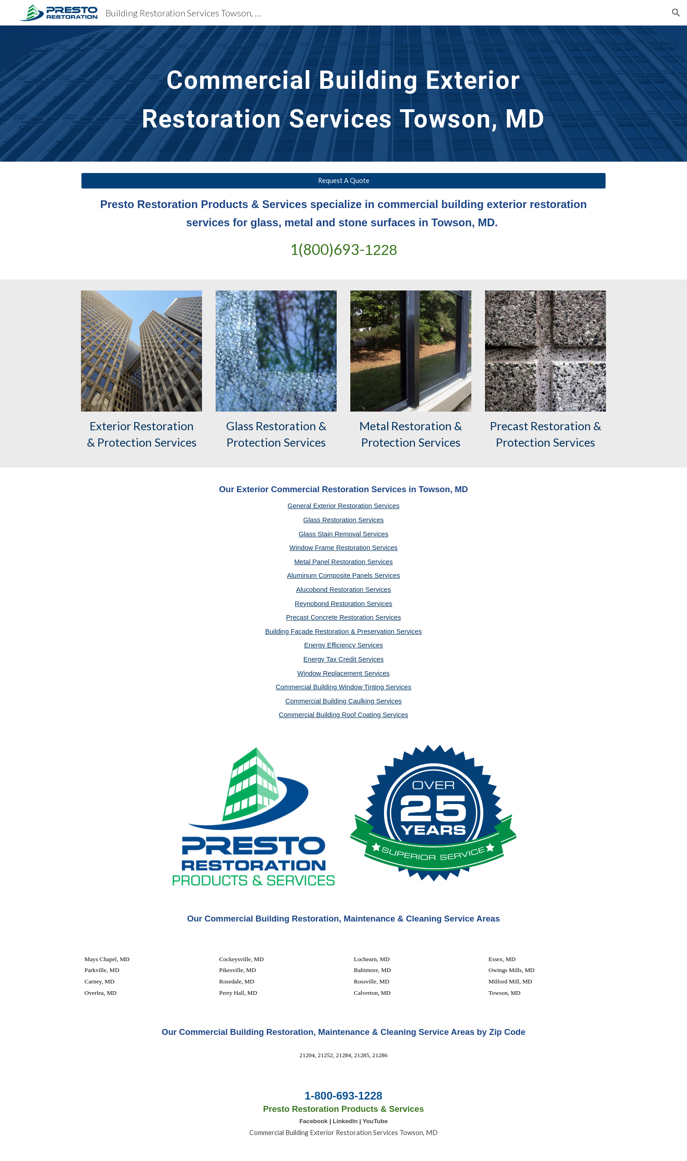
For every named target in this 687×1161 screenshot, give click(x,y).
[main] (343, 93)
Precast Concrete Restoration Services (343, 617)
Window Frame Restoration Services (343, 547)
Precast (509, 426)
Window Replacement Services (344, 673)
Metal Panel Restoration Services (343, 561)
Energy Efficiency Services (343, 645)
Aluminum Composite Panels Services (343, 575)
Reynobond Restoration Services (343, 603)
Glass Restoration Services (343, 520)
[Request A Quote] (343, 180)
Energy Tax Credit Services (343, 659)
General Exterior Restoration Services (343, 505)
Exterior (110, 426)
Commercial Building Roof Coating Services (343, 714)
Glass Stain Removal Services (343, 534)
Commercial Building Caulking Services (343, 701)
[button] (676, 13)
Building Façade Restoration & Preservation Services (343, 631)
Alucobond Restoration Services (343, 589)
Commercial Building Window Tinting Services (343, 687)
